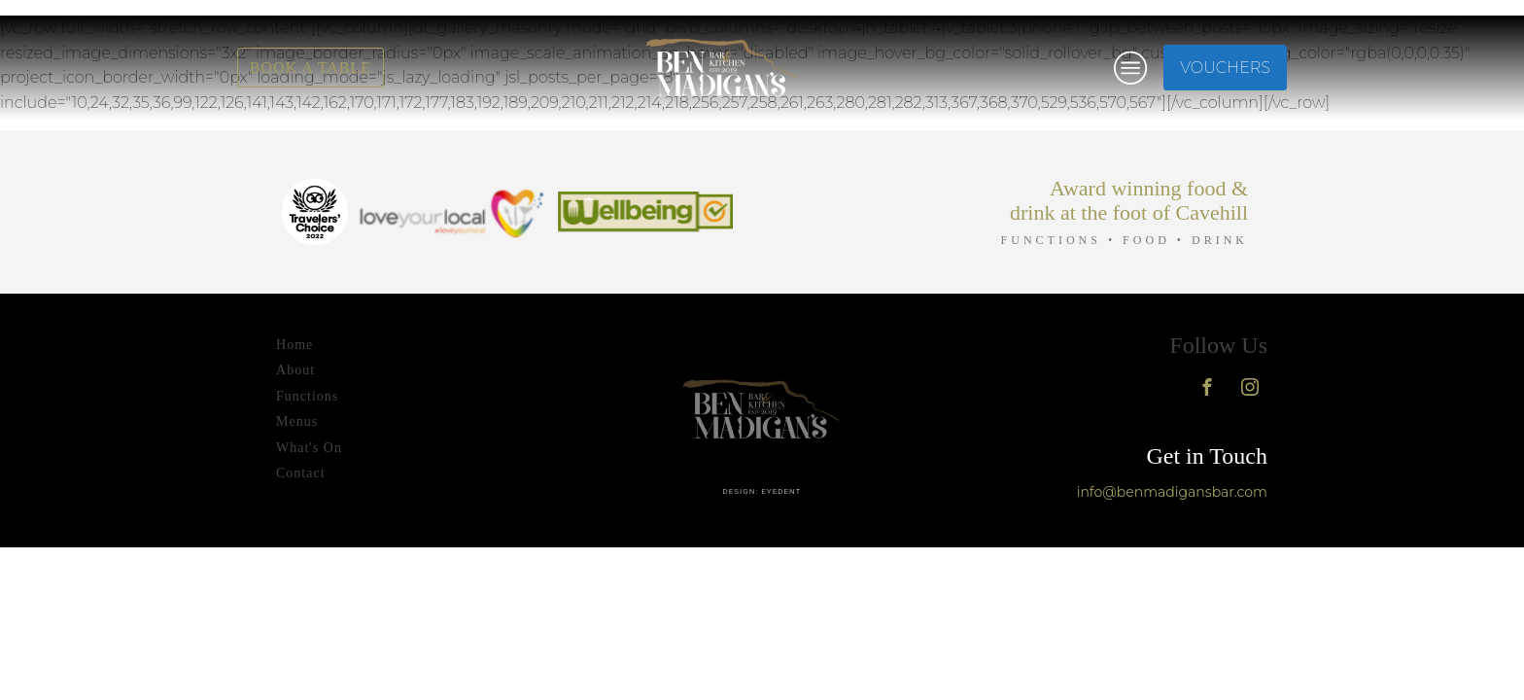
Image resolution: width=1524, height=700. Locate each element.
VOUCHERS (1225, 67)
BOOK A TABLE (310, 67)
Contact (301, 473)
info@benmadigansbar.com (1172, 492)
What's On (309, 447)
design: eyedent (762, 491)
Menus (297, 421)
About (295, 370)
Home (294, 344)
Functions (307, 396)
